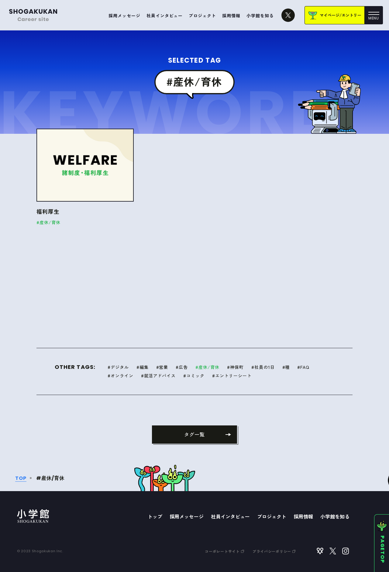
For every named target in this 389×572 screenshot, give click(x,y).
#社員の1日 (263, 367)
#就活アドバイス (158, 376)
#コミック (194, 376)
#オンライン (120, 376)
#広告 (182, 367)
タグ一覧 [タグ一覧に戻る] (194, 434)
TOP (20, 478)
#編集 (142, 367)
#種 (286, 367)
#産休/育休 (207, 367)
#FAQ (303, 367)
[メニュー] (374, 15)
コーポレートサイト (224, 551)
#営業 (162, 367)
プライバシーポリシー (274, 551)
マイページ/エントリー (340, 15)
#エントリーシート (232, 376)
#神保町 (235, 367)
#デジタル (118, 367)
